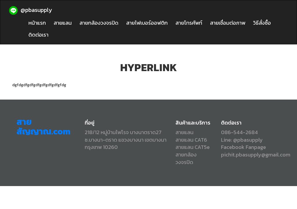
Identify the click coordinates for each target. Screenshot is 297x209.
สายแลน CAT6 (191, 140)
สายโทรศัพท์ (188, 23)
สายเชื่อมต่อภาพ (227, 23)
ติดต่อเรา (38, 35)
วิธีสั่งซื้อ (262, 23)
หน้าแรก (37, 23)
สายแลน (63, 23)
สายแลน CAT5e (192, 147)
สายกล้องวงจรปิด (98, 23)
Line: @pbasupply (242, 140)
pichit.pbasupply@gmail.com (255, 154)
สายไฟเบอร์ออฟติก (147, 23)
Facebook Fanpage (243, 147)
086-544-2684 (239, 132)
